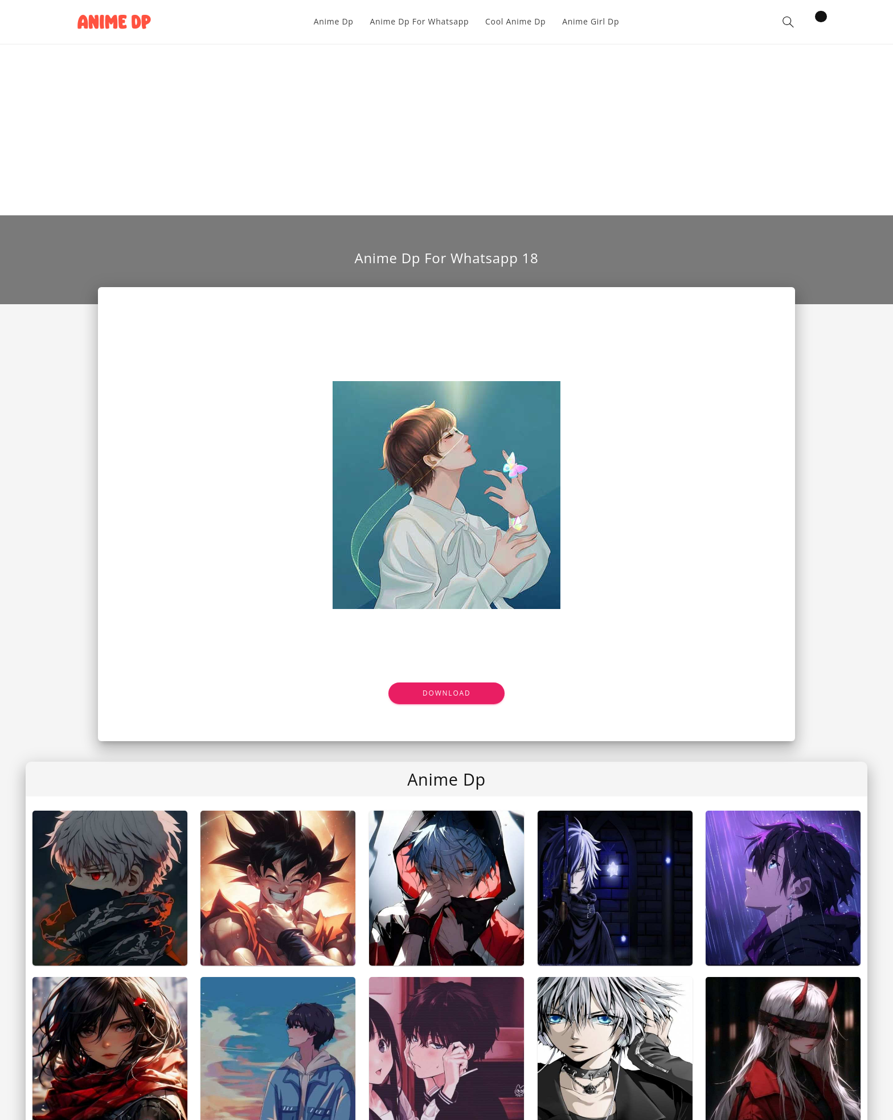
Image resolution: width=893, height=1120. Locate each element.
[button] (788, 22)
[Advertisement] (446, 130)
